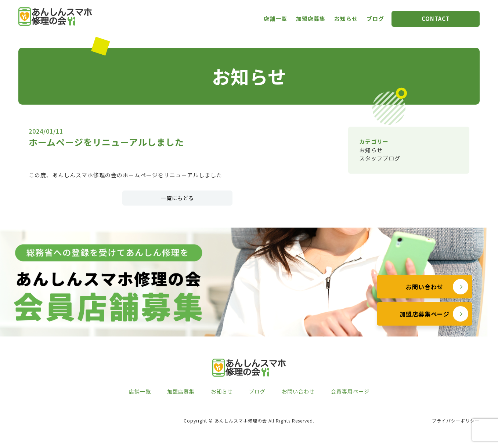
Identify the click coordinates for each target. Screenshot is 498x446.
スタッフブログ (379, 158)
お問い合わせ (424, 286)
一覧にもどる (177, 198)
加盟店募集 (310, 18)
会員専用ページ (350, 391)
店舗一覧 (275, 18)
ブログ (375, 18)
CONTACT (436, 18)
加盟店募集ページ (425, 313)
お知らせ (346, 18)
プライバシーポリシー (456, 420)
